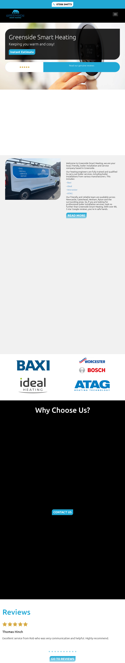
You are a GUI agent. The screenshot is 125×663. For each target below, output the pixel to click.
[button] (49, 651)
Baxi (69, 182)
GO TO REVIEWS (62, 659)
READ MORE (76, 215)
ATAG (70, 193)
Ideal (69, 186)
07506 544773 (64, 4)
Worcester (72, 189)
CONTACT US (62, 512)
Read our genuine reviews (81, 65)
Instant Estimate (22, 52)
